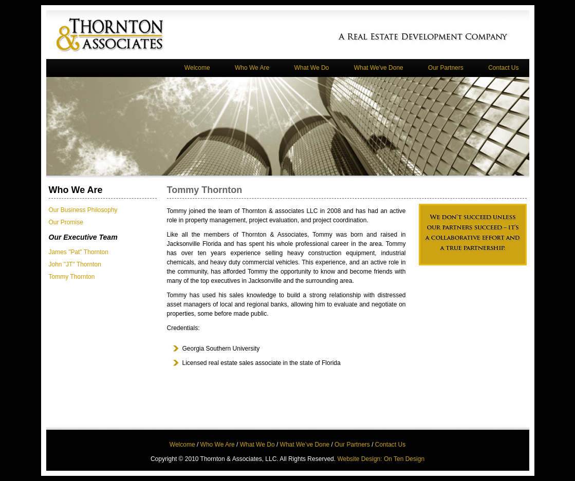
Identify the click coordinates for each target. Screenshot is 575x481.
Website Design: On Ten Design (380, 459)
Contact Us (503, 67)
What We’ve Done (305, 444)
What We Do (311, 67)
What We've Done (378, 67)
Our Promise (66, 222)
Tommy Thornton (72, 276)
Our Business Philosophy (83, 210)
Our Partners (445, 67)
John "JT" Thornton (75, 264)
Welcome (197, 67)
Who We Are (252, 67)
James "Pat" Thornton (78, 252)
